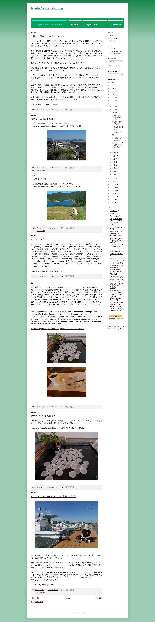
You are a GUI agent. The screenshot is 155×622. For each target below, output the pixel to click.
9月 (113, 153)
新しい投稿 (35, 598)
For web (113, 216)
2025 (113, 85)
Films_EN (113, 211)
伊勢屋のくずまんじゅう (43, 416)
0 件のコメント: (53, 109)
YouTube (113, 36)
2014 (113, 190)
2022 (113, 94)
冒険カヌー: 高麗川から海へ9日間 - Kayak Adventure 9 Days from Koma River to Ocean (117, 306)
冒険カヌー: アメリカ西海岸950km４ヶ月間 (117, 286)
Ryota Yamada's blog (47, 8)
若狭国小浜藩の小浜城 (42, 119)
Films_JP (113, 213)
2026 (113, 82)
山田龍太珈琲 (41, 170)
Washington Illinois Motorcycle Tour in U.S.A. (116, 240)
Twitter (112, 41)
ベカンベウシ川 (115, 263)
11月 (114, 109)
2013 (113, 193)
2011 (113, 200)
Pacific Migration (116, 227)
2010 (113, 203)
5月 (113, 162)
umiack (112, 49)
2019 (113, 104)
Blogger (81, 613)
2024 (113, 88)
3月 (113, 168)
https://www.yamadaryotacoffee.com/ (45, 585)
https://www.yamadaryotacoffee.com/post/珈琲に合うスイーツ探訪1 (57, 329)
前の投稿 (98, 598)
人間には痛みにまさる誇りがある (48, 36)
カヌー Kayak (115, 251)
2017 (113, 181)
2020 (113, 101)
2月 (113, 171)
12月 (114, 106)
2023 (113, 91)
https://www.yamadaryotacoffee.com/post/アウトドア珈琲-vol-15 (56, 186)
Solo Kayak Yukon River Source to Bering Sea (116, 233)
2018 (113, 178)
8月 (113, 156)
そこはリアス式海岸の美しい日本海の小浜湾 (53, 496)
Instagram (113, 38)
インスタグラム (39, 239)
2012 (113, 196)
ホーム (67, 598)
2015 (113, 187)
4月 (113, 165)
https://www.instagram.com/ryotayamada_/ (47, 271)
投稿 (111, 62)
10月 (114, 112)
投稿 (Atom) (39, 602)
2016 (113, 184)
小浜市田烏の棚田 (40, 179)
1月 (113, 174)
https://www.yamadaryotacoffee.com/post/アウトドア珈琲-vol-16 (56, 126)
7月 (113, 159)
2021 (113, 97)
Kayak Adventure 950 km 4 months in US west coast (117, 220)
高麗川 (112, 274)
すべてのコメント (116, 65)
